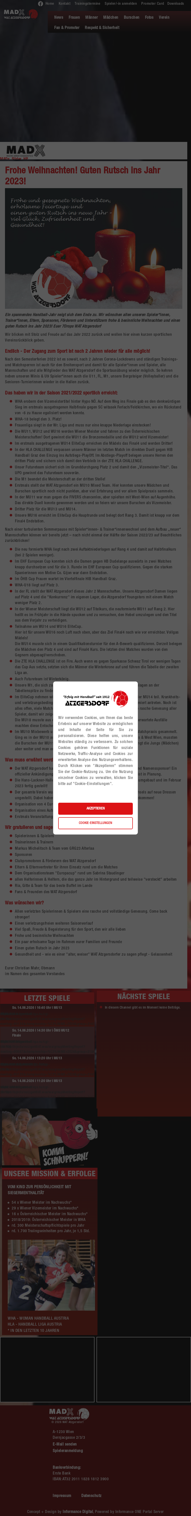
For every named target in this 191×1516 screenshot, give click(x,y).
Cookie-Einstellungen (95, 823)
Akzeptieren (96, 808)
